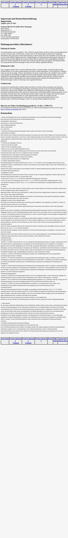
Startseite (5, 2)
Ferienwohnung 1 (15, 3)
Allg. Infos (55, 3)
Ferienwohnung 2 (28, 3)
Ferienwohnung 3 (41, 3)
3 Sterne (16, 6)
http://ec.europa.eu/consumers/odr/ (11, 109)
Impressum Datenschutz (62, 3)
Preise (50, 2)
